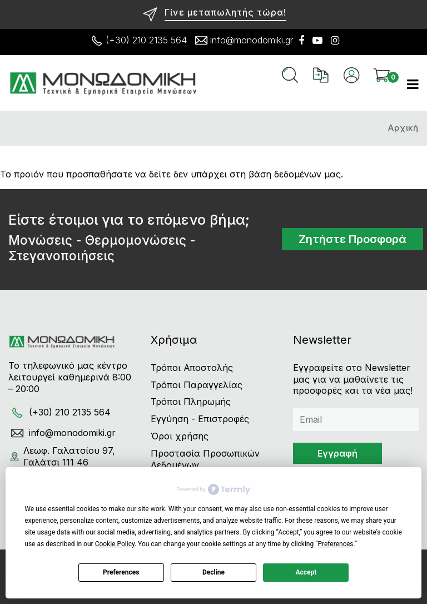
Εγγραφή (337, 453)
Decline (213, 572)
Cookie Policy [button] (115, 544)
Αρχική (403, 127)
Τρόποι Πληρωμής (191, 401)
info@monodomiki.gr (242, 40)
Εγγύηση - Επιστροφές (200, 418)
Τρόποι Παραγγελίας (196, 384)
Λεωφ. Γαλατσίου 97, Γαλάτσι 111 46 (61, 456)
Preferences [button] (335, 544)
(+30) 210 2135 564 (137, 40)
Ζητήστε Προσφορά (352, 239)
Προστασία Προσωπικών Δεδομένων (205, 459)
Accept (305, 572)
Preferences (121, 572)
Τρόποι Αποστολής (192, 367)
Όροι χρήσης (179, 436)
